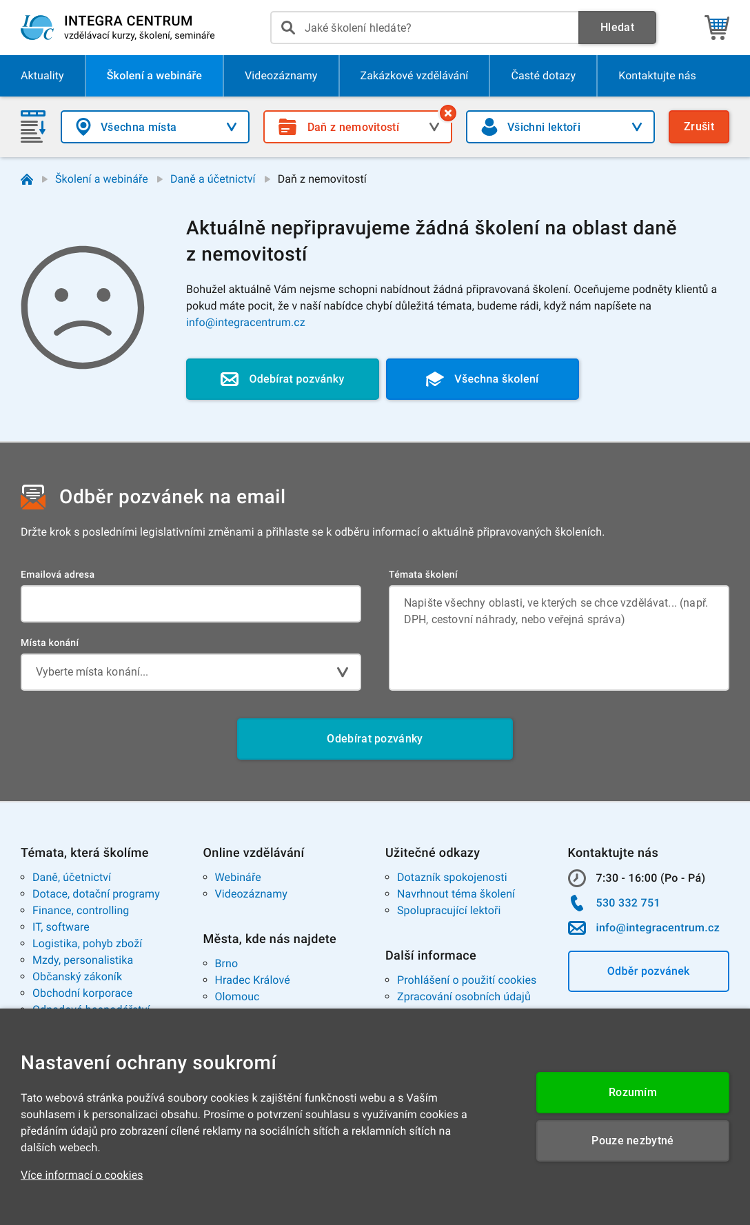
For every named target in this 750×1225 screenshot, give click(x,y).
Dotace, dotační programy (96, 893)
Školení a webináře (101, 178)
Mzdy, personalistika (82, 959)
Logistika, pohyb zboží (87, 943)
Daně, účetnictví (71, 877)
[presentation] (424, 27)
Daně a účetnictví (213, 178)
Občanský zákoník (77, 976)
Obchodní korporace (82, 993)
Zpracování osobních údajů (464, 996)
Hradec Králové (252, 979)
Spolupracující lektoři (449, 910)
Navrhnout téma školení (456, 893)
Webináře (238, 877)
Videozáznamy (251, 893)
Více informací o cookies (82, 1175)
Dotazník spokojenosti (452, 877)
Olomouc (237, 996)
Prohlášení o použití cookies (466, 979)
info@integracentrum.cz (245, 322)
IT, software (61, 926)
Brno (227, 963)
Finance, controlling (80, 910)
